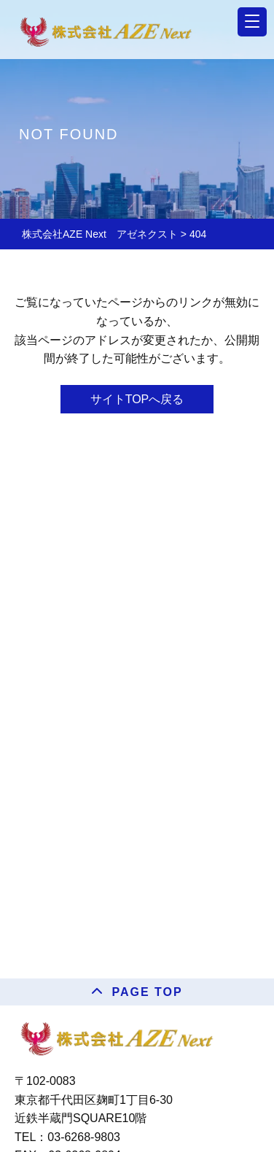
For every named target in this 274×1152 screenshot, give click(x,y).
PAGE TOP (146, 992)
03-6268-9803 (83, 1137)
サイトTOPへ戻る (137, 399)
